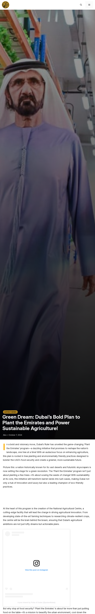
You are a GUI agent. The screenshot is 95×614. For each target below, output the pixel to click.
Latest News (10, 412)
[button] (81, 5)
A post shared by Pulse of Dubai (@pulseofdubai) (36, 602)
